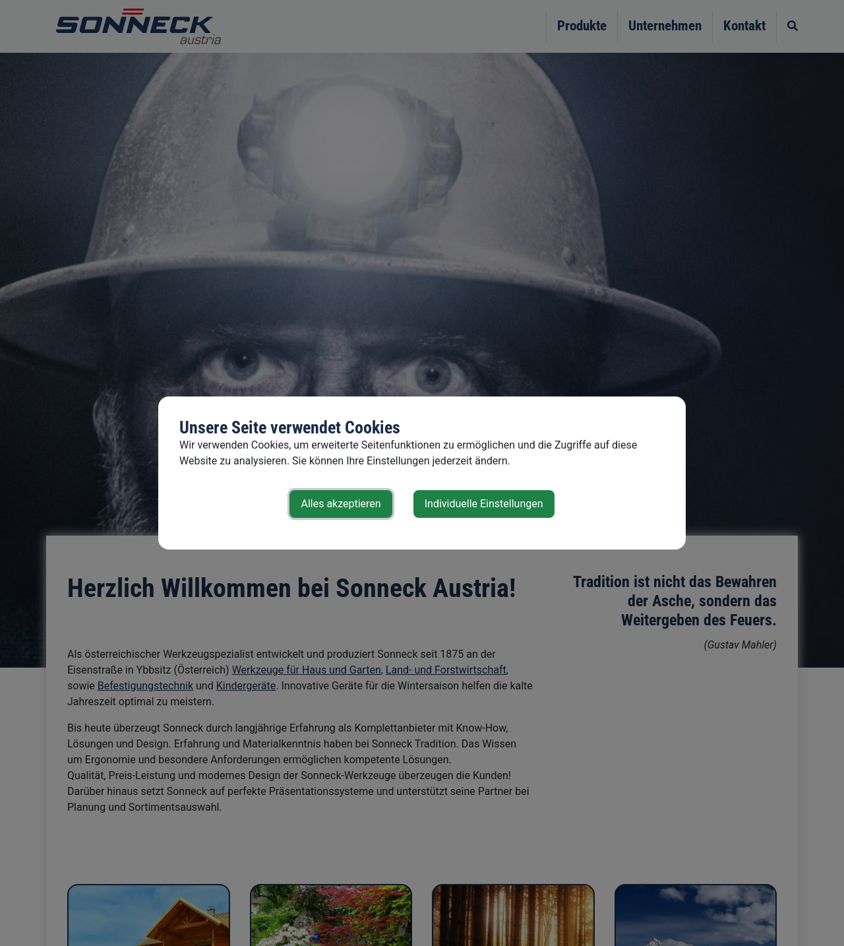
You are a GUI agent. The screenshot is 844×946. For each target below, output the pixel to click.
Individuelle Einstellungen (484, 503)
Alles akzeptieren (340, 503)
